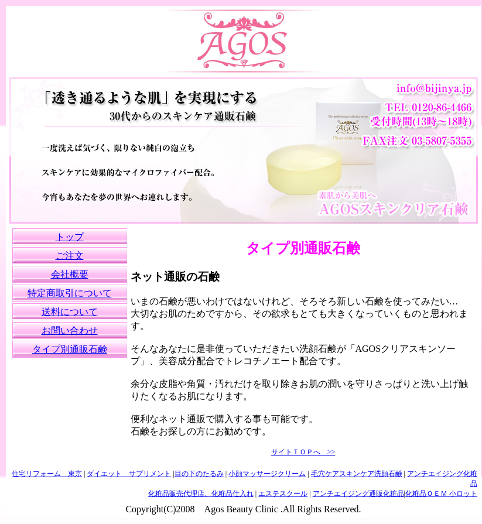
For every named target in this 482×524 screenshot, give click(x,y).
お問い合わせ (70, 330)
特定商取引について (70, 293)
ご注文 (70, 256)
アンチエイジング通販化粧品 (358, 493)
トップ (70, 237)
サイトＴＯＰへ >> (303, 452)
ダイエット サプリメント (129, 474)
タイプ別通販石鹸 (69, 349)
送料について (70, 312)
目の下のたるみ (199, 474)
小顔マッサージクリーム (267, 474)
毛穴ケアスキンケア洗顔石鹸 (356, 474)
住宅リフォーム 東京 (47, 474)
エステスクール (282, 493)
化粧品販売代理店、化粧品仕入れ (201, 493)
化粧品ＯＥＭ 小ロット (441, 493)
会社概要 (69, 274)
